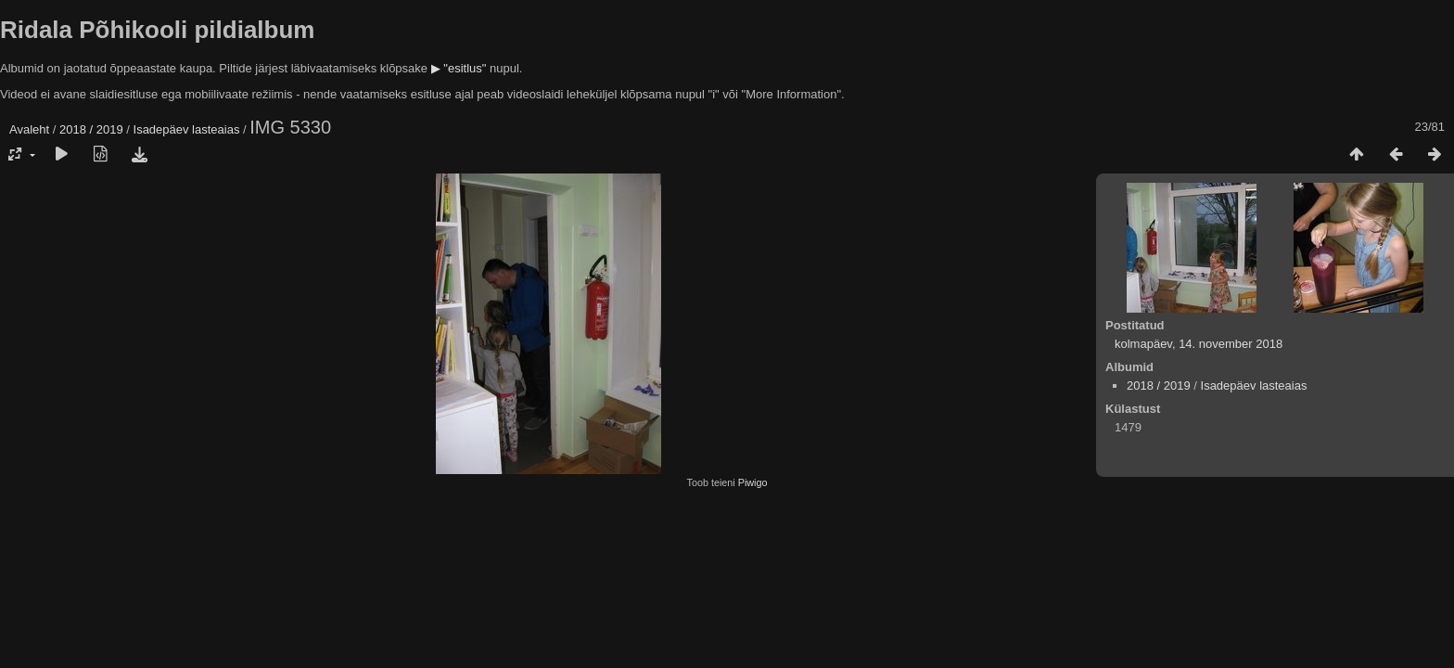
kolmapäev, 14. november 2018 (1198, 344)
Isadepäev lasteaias (187, 129)
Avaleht (29, 129)
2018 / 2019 (91, 129)
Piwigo (753, 482)
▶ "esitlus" (459, 68)
